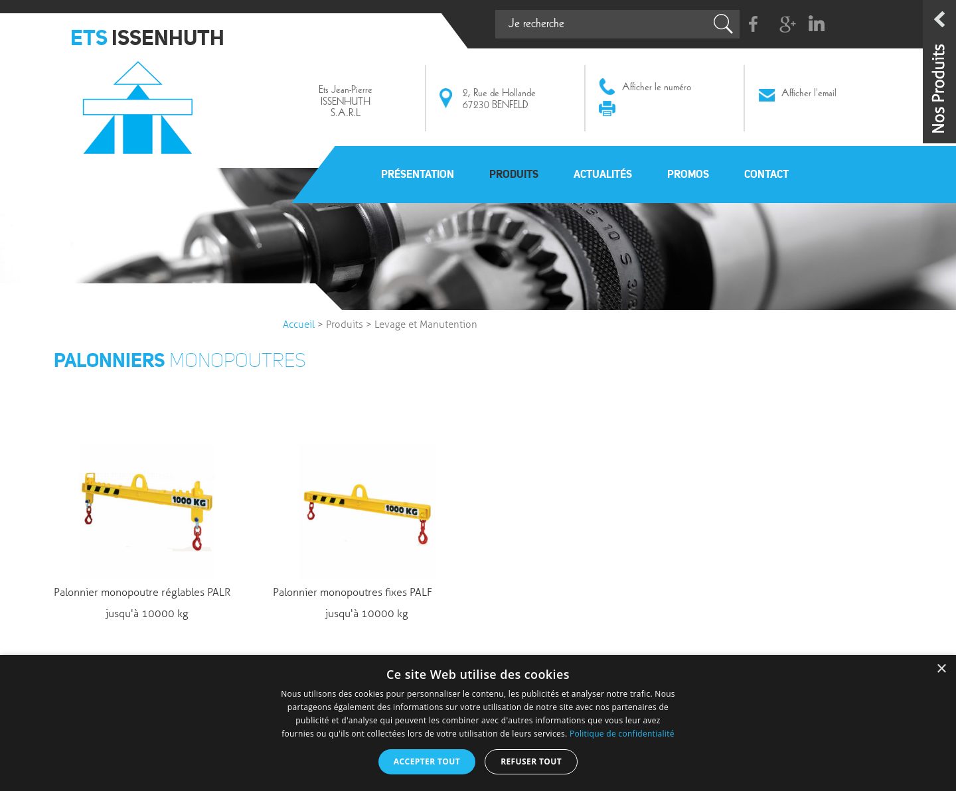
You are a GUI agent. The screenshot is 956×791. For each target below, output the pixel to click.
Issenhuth (141, 101)
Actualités (603, 173)
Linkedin (816, 24)
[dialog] (478, 723)
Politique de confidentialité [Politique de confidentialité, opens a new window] (622, 733)
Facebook (754, 24)
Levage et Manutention (425, 324)
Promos (688, 173)
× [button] (941, 669)
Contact (766, 173)
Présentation (417, 173)
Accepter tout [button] (427, 761)
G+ (785, 24)
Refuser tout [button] (531, 761)
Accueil (299, 324)
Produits (513, 173)
